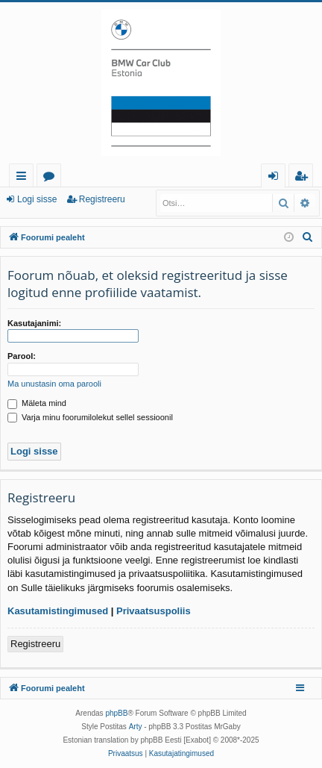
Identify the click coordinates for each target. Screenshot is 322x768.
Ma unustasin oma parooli (54, 383)
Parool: (21, 356)
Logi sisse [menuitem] (276, 178)
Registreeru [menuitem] (304, 178)
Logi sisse (37, 199)
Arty (135, 726)
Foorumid (51, 178)
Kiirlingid (24, 178)
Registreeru (102, 199)
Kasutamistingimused (57, 610)
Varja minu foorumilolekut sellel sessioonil (90, 417)
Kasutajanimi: (34, 323)
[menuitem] (308, 237)
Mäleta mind (36, 403)
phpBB (116, 713)
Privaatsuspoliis (153, 610)
